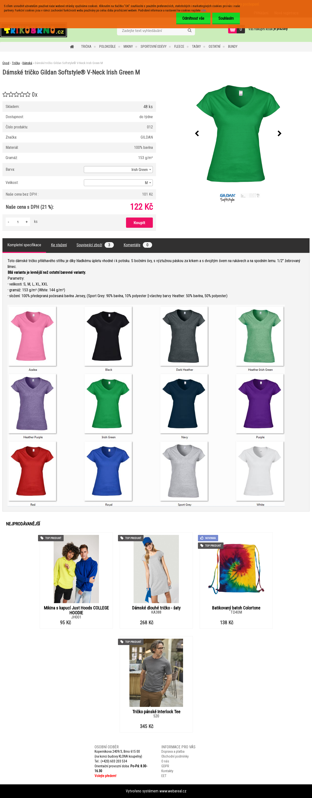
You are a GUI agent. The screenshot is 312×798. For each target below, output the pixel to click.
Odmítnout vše (193, 18)
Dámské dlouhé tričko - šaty (156, 608)
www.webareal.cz (172, 791)
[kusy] (18, 222)
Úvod (5, 63)
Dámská (27, 63)
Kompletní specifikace (24, 245)
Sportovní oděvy (153, 46)
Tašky (196, 46)
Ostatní (214, 46)
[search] (189, 30)
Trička (86, 46)
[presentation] (197, 134)
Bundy (232, 46)
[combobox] (118, 169)
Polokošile (107, 46)
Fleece (179, 46)
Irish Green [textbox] (139, 169)
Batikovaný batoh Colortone (236, 608)
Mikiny (128, 46)
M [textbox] (146, 182)
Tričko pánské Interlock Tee (156, 711)
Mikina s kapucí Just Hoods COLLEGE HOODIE (76, 610)
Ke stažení (59, 245)
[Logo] (33, 30)
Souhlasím (226, 18)
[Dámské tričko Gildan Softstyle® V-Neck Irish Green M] (238, 134)
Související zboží (95, 245)
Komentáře (138, 245)
